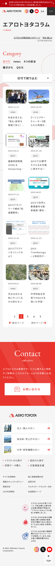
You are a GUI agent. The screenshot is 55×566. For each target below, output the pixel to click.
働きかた (8, 67)
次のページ (37, 322)
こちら (33, 541)
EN (42, 11)
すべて (6, 61)
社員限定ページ (34, 491)
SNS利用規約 (8, 491)
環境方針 (6, 486)
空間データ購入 (13, 465)
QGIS (19, 67)
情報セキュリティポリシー (13, 481)
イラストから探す (13, 460)
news (17, 61)
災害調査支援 (37, 465)
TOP (48, 560)
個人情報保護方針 (35, 476)
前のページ (18, 322)
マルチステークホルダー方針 (40, 486)
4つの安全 (30, 61)
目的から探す (37, 460)
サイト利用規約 (9, 476)
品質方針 (32, 481)
